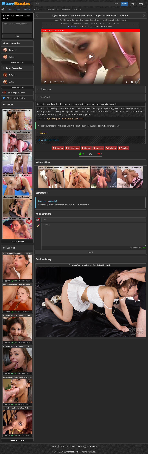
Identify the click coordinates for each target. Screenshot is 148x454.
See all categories (17, 62)
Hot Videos (8, 104)
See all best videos (17, 242)
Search (124, 4)
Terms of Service (77, 446)
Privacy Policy (91, 446)
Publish (90, 252)
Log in (133, 3)
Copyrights (64, 446)
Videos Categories (11, 43)
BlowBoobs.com (71, 452)
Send (17, 36)
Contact (54, 446)
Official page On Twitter (15, 98)
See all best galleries (17, 440)
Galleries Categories (12, 68)
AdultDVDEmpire (50, 140)
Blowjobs (66, 23)
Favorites (73, 26)
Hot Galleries (9, 247)
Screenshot (108, 26)
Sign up (140, 3)
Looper (84, 26)
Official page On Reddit (16, 93)
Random (96, 26)
